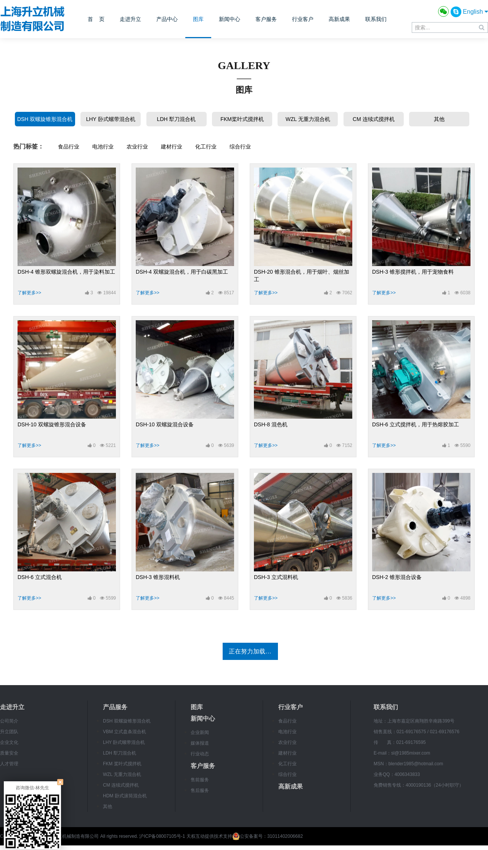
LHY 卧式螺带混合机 (110, 119)
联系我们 (376, 19)
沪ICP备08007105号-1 (162, 836)
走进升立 (130, 19)
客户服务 (266, 19)
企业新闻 (200, 732)
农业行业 (137, 147)
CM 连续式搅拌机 (374, 119)
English (475, 11)
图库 (198, 19)
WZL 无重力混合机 (308, 119)
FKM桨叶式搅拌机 (242, 119)
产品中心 (167, 19)
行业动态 (200, 753)
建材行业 (171, 147)
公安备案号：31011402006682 (267, 836)
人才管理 (9, 763)
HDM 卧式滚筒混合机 (125, 795)
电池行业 (103, 147)
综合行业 (240, 147)
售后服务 (200, 790)
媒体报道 (200, 743)
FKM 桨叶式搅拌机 (122, 763)
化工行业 (206, 147)
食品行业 (68, 147)
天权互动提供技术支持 (209, 836)
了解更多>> (29, 292)
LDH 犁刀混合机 (176, 119)
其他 (439, 119)
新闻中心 (229, 19)
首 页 (96, 19)
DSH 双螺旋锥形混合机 (44, 119)
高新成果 (339, 19)
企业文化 (9, 742)
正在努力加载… (250, 651)
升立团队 (9, 731)
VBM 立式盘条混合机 (124, 731)
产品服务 (115, 707)
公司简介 (9, 721)
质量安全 (9, 753)
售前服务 (200, 779)
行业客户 (302, 19)
